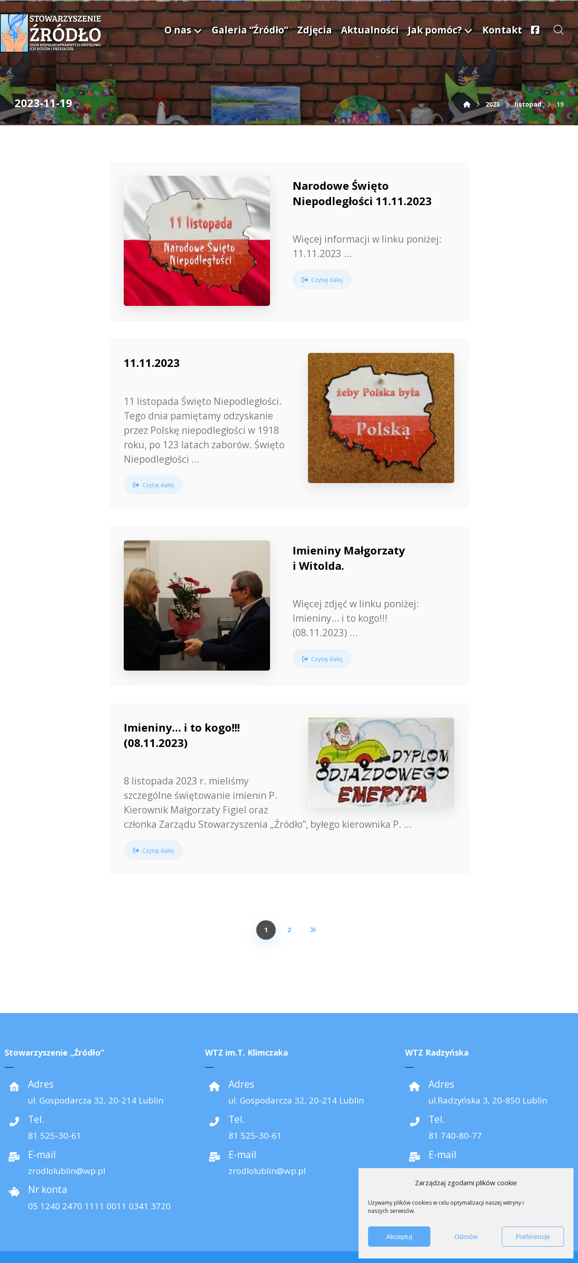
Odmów (466, 1236)
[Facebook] (289, 1247)
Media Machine (45, 1244)
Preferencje (533, 1236)
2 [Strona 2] (289, 908)
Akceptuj (399, 1236)
